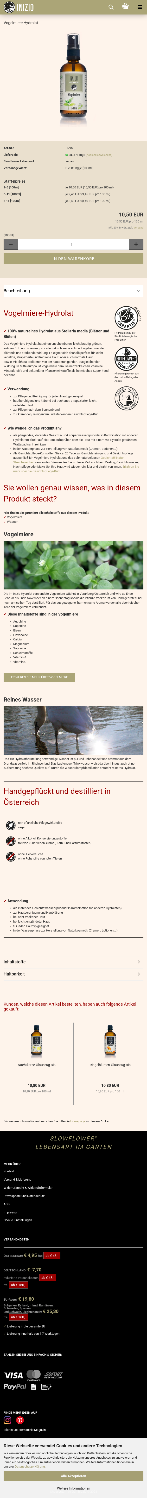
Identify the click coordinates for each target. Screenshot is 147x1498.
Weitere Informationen (73, 1488)
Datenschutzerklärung (30, 1466)
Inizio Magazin (36, 1430)
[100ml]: (9, 235)
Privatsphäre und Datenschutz (24, 1196)
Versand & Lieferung (17, 1179)
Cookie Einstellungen (18, 1220)
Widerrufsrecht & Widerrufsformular (28, 1188)
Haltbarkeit (14, 973)
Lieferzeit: (11, 155)
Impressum (11, 1212)
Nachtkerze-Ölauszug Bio (37, 1065)
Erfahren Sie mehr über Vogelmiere (39, 677)
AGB (7, 1204)
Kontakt (9, 1171)
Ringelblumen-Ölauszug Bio (110, 1065)
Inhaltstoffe (15, 961)
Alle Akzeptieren (73, 1476)
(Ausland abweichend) (99, 155)
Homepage (77, 1121)
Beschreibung (17, 290)
